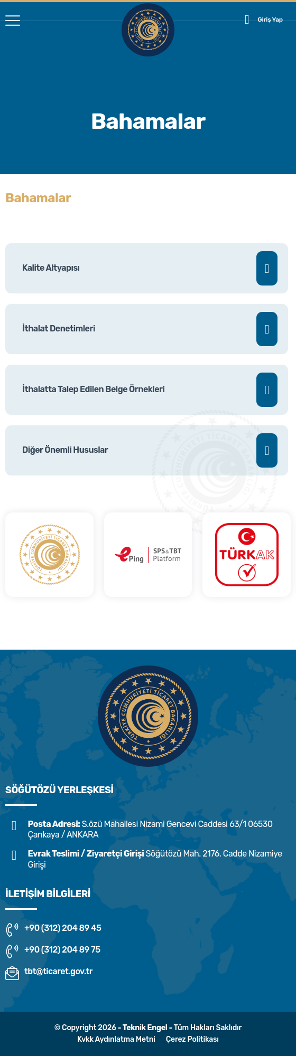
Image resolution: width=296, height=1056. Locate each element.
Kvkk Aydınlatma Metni (116, 1039)
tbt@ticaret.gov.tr (48, 973)
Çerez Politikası (192, 1039)
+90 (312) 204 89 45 (53, 930)
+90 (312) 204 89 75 (52, 951)
